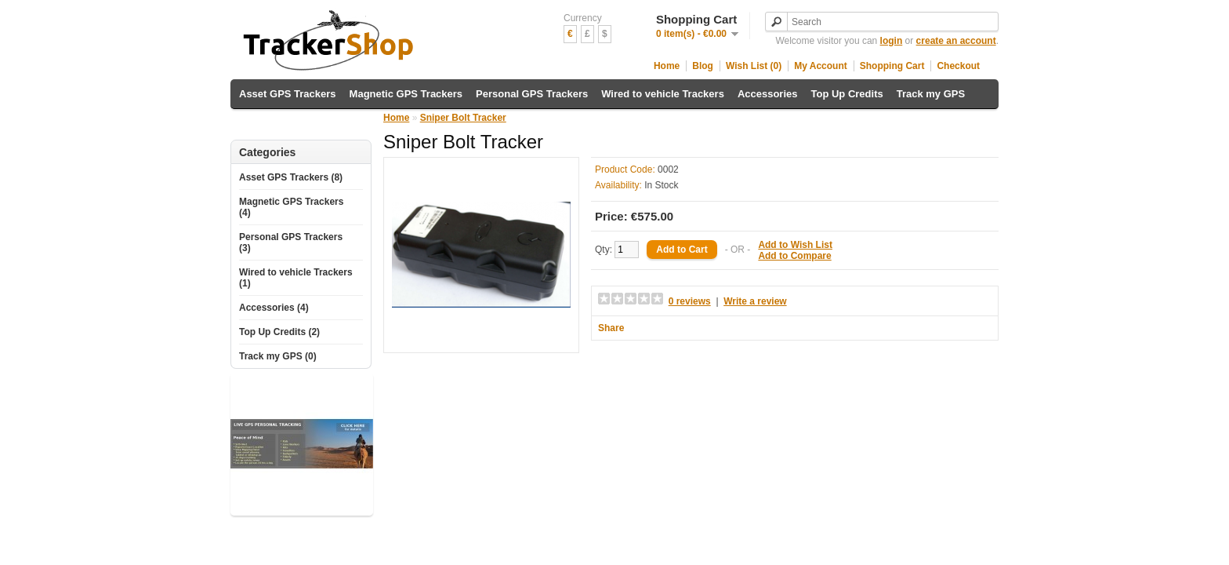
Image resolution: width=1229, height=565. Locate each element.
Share (611, 328)
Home (667, 65)
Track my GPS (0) (278, 356)
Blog (702, 65)
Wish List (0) (753, 65)
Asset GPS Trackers (287, 94)
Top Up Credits (847, 94)
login (891, 40)
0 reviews (690, 301)
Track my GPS (931, 94)
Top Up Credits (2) (279, 331)
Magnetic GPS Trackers (406, 94)
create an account (956, 40)
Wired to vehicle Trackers (662, 94)
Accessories (768, 94)
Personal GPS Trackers (532, 94)
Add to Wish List (795, 244)
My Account (820, 65)
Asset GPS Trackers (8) (291, 177)
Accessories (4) (274, 307)
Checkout (958, 65)
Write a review (754, 301)
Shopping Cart (892, 65)
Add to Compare (794, 255)
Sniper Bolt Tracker (463, 117)
